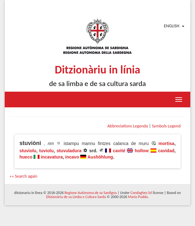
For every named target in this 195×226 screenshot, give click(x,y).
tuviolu (46, 150)
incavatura (52, 156)
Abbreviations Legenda (127, 126)
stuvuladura (68, 150)
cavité (119, 150)
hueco (25, 156)
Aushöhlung (100, 156)
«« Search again (23, 176)
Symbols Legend (166, 126)
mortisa (167, 143)
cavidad (166, 150)
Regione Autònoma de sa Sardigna (91, 193)
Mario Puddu (138, 197)
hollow (142, 150)
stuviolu (27, 150)
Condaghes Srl (141, 193)
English (171, 26)
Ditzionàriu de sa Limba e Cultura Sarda (76, 197)
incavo (72, 156)
